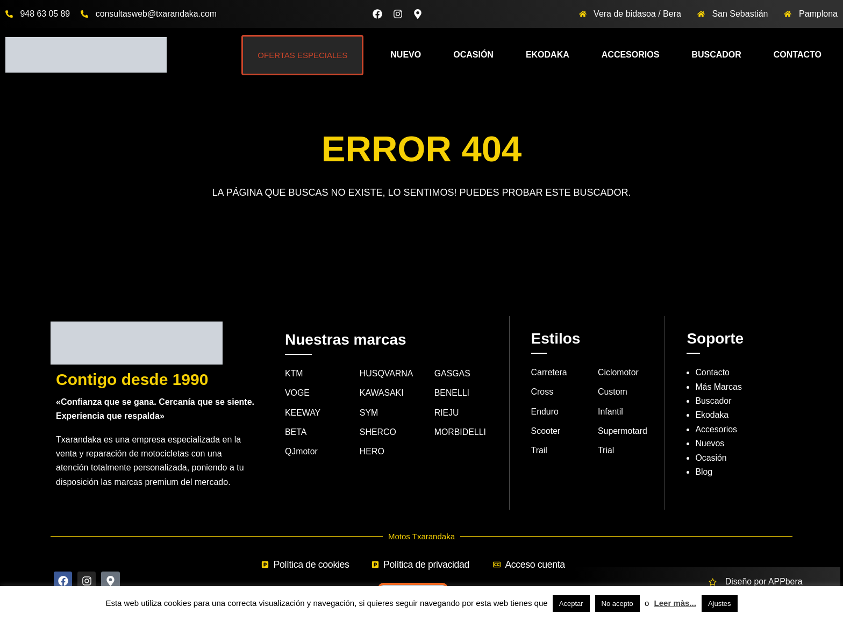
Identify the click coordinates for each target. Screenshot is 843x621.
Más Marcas (718, 386)
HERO (372, 451)
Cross (542, 392)
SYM (369, 412)
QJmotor (301, 451)
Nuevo (405, 54)
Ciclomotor (618, 372)
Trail (539, 450)
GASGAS (452, 373)
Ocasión (473, 54)
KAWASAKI (382, 393)
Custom (612, 392)
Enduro (545, 411)
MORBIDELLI (460, 432)
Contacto (797, 54)
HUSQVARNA (386, 373)
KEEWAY (303, 412)
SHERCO (378, 432)
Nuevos (709, 443)
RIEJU (446, 412)
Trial (606, 450)
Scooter (546, 431)
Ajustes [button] (719, 603)
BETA (296, 432)
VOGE (297, 393)
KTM (294, 373)
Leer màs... (675, 603)
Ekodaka (547, 54)
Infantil (610, 411)
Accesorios (631, 54)
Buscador (716, 54)
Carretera (549, 372)
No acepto (617, 603)
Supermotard (623, 431)
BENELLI (452, 393)
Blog (703, 471)
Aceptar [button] (571, 603)
